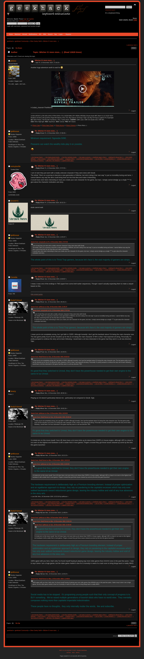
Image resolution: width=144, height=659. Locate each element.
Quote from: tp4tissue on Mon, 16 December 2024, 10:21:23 (49, 517)
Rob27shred (16, 300)
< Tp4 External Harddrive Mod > (84, 159)
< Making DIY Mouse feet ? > (116, 157)
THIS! (135, 20)
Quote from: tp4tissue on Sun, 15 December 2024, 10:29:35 (49, 413)
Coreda (13, 277)
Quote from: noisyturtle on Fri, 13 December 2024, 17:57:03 (49, 242)
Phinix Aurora (60, 125)
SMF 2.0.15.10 (63, 650)
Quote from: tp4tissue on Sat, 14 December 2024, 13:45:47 (49, 307)
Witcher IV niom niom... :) (45, 60)
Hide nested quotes (37, 294)
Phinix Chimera (71, 125)
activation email (24, 21)
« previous (129, 45)
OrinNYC (14, 201)
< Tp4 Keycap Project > (37, 157)
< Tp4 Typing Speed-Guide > (52, 157)
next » (136, 45)
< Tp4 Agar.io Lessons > (85, 157)
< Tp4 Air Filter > (98, 159)
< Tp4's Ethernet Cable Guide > (55, 159)
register (31, 19)
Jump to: (115, 636)
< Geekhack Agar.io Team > (99, 157)
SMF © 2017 (72, 650)
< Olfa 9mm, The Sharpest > (53, 160)
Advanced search (110, 10)
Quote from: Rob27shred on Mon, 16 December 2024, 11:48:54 (50, 578)
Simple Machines (82, 650)
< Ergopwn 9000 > (70, 159)
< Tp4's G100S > (41, 159)
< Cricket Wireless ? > (110, 159)
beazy (13, 391)
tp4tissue (14, 131)
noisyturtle (15, 166)
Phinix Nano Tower (48, 125)
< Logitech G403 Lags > (67, 160)
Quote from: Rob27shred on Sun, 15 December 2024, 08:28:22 (50, 357)
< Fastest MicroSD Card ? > (124, 159)
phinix (13, 61)
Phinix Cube (36, 125)
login (25, 19)
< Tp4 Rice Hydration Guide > (69, 157)
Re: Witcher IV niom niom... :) (46, 131)
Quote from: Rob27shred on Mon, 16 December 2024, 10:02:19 (50, 460)
